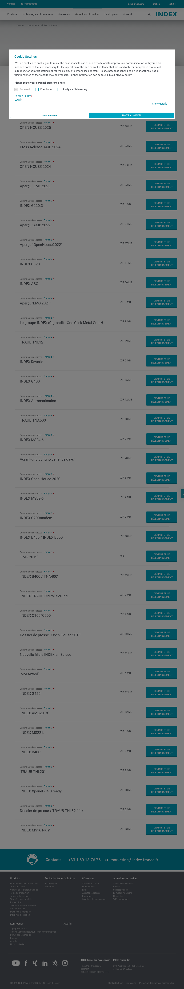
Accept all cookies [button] (131, 115)
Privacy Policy (22, 96)
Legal (17, 100)
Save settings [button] (49, 115)
